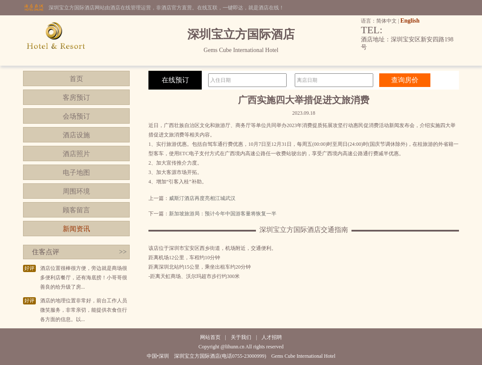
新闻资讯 (76, 228)
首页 (76, 78)
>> (123, 251)
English (409, 20)
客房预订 (76, 97)
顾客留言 (76, 210)
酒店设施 (76, 135)
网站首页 (210, 337)
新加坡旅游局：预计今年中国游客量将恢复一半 (222, 214)
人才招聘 (271, 337)
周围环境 (76, 191)
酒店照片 (76, 153)
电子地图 (76, 172)
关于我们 (241, 337)
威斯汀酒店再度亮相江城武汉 (202, 198)
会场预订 (76, 116)
